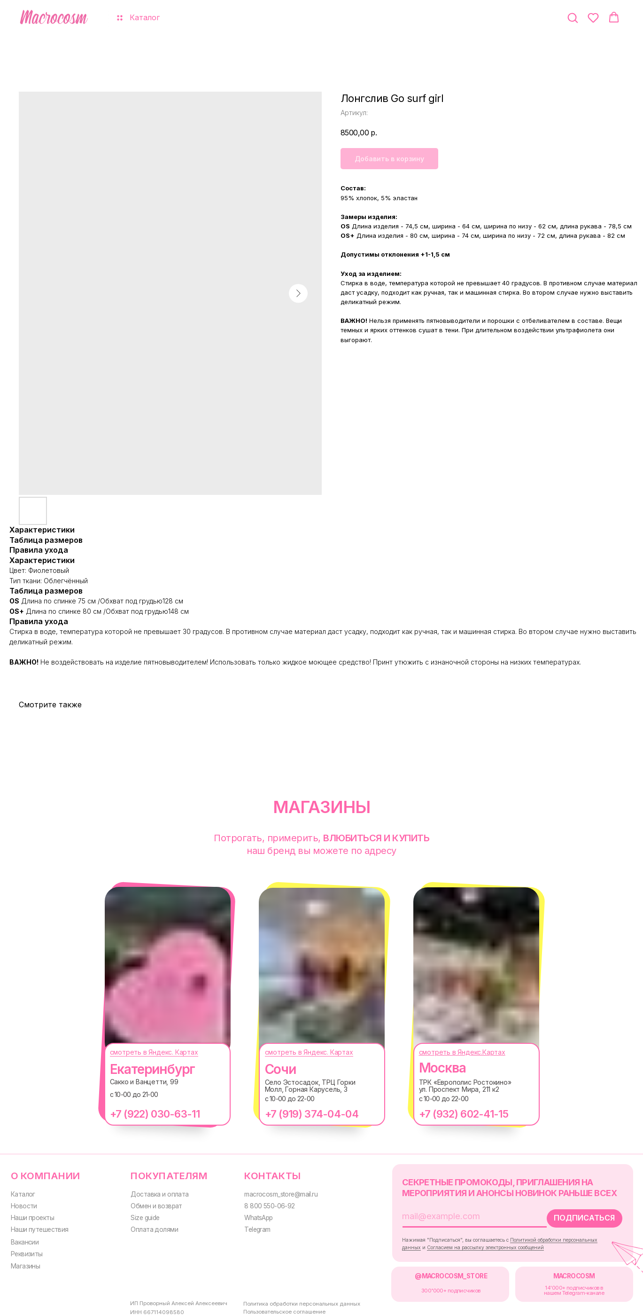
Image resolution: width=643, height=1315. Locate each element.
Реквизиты (25, 1251)
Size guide (141, 1216)
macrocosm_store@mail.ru (273, 1193)
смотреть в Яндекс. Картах (145, 1052)
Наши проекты (31, 1216)
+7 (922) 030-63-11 (145, 1114)
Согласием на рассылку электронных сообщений (469, 1244)
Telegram (250, 1227)
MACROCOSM (557, 1272)
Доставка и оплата (155, 1193)
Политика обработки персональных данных (284, 1302)
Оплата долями (149, 1227)
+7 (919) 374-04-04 (302, 1114)
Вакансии (24, 1239)
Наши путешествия (38, 1227)
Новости (22, 1204)
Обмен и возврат (152, 1204)
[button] (572, 17)
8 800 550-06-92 (261, 1204)
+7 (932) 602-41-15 (454, 1114)
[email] (452, 1214)
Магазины (24, 1263)
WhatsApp (251, 1216)
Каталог (22, 1193)
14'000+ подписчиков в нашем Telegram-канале (556, 1286)
